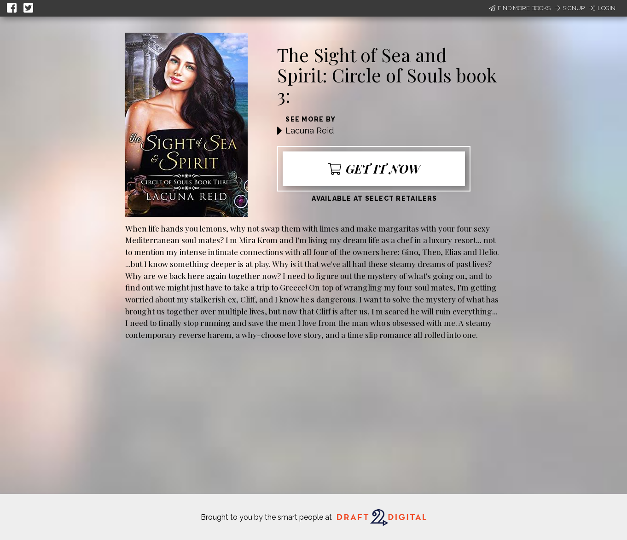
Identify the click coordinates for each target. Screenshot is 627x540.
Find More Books (520, 8)
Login (602, 8)
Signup (570, 8)
